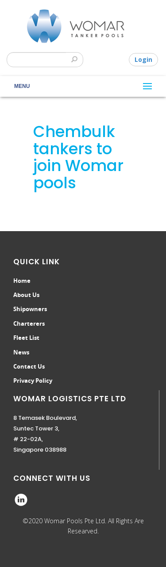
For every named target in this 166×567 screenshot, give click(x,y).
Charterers (29, 323)
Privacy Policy (32, 380)
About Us (26, 295)
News (21, 352)
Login (143, 59)
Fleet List (26, 338)
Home (22, 281)
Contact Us (29, 366)
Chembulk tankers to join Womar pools (78, 157)
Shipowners (30, 309)
